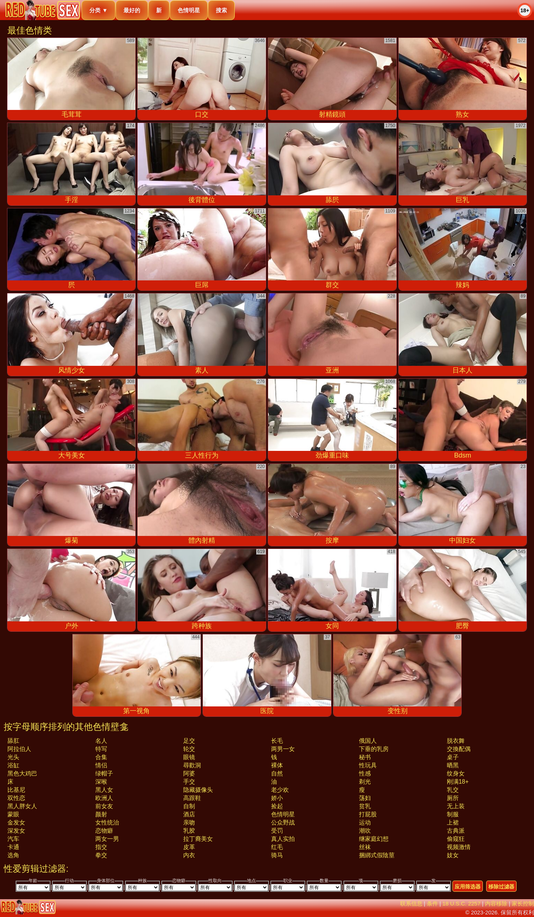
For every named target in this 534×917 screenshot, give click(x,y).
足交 (189, 741)
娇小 (277, 798)
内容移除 (496, 903)
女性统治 (107, 822)
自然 (277, 773)
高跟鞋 (192, 798)
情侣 (101, 765)
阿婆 (189, 773)
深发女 (16, 830)
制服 (453, 814)
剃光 (365, 781)
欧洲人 (104, 798)
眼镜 (189, 757)
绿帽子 (104, 773)
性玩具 (368, 765)
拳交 (101, 855)
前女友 (104, 806)
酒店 (189, 814)
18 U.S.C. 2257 (461, 903)
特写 (101, 749)
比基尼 (16, 790)
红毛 (277, 847)
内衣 (189, 855)
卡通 (13, 847)
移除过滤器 (501, 887)
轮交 (189, 749)
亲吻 (189, 822)
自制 (189, 806)
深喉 (101, 781)
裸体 (277, 765)
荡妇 (365, 798)
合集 (101, 757)
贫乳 (365, 806)
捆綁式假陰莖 (377, 855)
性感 (365, 773)
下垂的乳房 (374, 749)
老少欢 (280, 790)
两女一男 (107, 839)
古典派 (456, 830)
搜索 (221, 10)
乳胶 (189, 830)
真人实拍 (283, 839)
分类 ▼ (98, 10)
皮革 (189, 847)
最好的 (131, 10)
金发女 (16, 822)
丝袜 (365, 847)
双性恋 (16, 798)
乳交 (453, 790)
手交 (189, 781)
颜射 (101, 814)
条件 (432, 903)
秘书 (365, 757)
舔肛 (13, 741)
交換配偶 (459, 749)
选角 (13, 855)
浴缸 (13, 765)
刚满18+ (458, 781)
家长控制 (523, 903)
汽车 (13, 839)
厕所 (453, 798)
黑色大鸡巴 (22, 773)
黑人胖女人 (22, 806)
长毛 (277, 741)
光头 (13, 757)
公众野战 (283, 822)
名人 (101, 741)
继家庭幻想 (374, 839)
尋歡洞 (192, 765)
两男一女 (283, 749)
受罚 (277, 830)
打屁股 (368, 814)
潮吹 (365, 830)
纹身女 (456, 773)
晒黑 (453, 765)
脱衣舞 (456, 741)
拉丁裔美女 (198, 839)
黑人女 (104, 790)
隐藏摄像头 (198, 790)
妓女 (453, 855)
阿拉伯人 (19, 749)
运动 (365, 822)
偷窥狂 (456, 839)
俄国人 (368, 741)
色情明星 (189, 10)
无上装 (456, 806)
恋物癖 (104, 830)
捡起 (277, 806)
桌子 (453, 757)
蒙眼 (13, 814)
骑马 (277, 855)
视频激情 (459, 847)
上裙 (453, 822)
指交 (101, 847)
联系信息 (411, 903)
